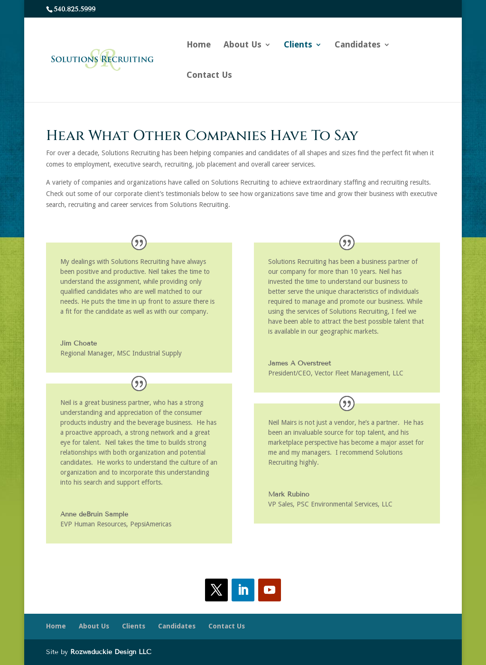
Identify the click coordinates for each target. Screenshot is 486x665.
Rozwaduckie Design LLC (110, 652)
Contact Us (209, 76)
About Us (243, 45)
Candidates (358, 45)
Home (199, 45)
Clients (298, 45)
